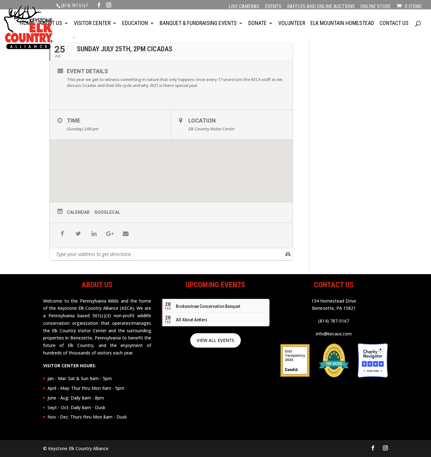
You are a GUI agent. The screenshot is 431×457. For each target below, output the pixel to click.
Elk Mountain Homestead (342, 24)
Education (135, 24)
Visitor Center (92, 24)
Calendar (78, 212)
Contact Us (394, 24)
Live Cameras (244, 6)
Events (273, 6)
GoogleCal (107, 212)
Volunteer (291, 24)
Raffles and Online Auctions (321, 6)
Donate (257, 24)
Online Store (375, 6)
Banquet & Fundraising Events (198, 24)
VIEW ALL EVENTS (215, 340)
